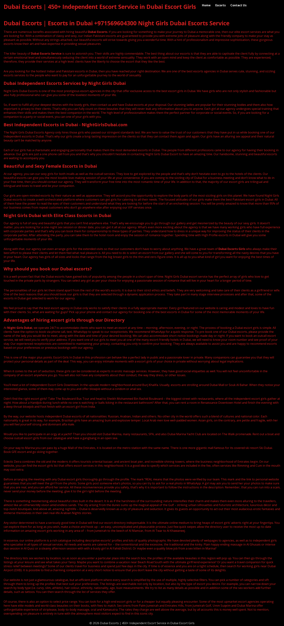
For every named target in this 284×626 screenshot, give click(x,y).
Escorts (220, 5)
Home (206, 5)
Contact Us (238, 5)
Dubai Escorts (97, 32)
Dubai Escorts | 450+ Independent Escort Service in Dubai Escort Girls (100, 6)
